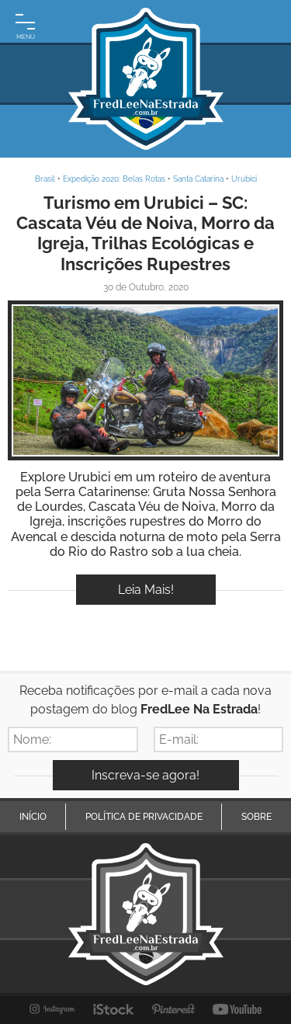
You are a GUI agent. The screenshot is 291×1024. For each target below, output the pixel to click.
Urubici (244, 179)
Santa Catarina (198, 179)
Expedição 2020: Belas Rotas (114, 179)
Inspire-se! (145, 380)
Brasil (45, 179)
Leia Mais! (146, 589)
